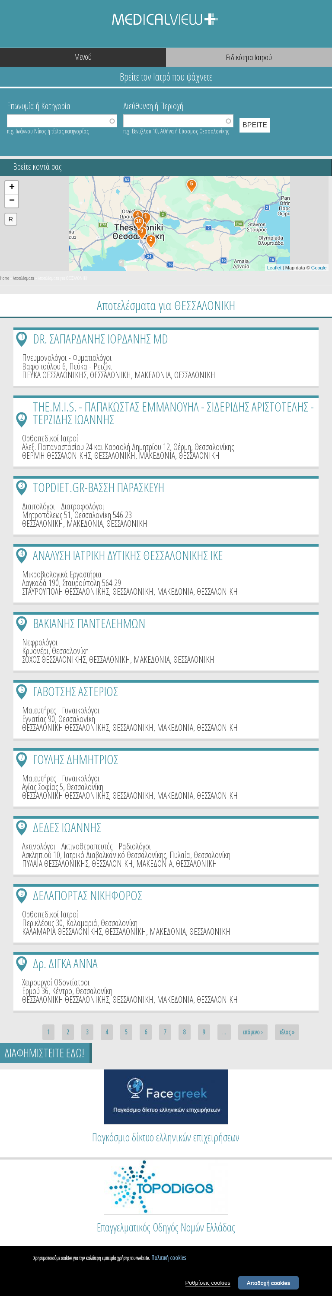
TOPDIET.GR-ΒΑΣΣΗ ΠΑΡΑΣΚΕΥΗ (98, 487)
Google (318, 267)
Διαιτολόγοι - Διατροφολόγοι (63, 506)
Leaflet (274, 267)
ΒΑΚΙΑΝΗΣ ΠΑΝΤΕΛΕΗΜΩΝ (89, 623)
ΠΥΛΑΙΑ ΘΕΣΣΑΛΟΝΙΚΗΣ (55, 863)
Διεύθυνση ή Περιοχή (153, 105)
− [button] (12, 200)
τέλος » (287, 1032)
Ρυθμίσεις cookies (207, 1285)
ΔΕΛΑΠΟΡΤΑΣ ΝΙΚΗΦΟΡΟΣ (87, 895)
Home (4, 278)
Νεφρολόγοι (39, 642)
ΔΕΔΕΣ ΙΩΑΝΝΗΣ (67, 827)
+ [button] (12, 187)
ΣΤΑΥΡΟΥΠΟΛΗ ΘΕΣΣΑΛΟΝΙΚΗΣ (65, 591)
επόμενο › (253, 1032)
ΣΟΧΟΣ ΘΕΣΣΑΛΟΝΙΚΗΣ (54, 659)
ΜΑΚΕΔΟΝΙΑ (152, 375)
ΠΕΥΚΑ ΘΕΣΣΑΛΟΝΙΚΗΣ (54, 375)
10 (22, 961)
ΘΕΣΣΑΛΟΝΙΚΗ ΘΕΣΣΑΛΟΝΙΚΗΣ (65, 727)
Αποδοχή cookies (268, 1285)
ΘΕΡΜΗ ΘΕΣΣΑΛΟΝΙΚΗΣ (56, 455)
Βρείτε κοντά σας (37, 166)
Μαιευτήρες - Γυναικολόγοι (60, 710)
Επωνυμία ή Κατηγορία (38, 105)
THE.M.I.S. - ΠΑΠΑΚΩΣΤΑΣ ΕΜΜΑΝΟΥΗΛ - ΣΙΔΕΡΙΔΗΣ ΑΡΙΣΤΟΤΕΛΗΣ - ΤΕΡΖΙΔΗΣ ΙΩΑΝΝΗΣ (173, 413)
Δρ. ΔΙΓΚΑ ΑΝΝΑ (65, 963)
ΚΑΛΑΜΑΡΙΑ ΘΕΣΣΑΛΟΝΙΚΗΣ (62, 931)
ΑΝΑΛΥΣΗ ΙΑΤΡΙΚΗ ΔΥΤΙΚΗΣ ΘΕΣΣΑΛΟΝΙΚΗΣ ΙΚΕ (128, 555)
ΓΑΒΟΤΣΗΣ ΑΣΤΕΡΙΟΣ (75, 691)
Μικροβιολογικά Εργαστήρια (62, 574)
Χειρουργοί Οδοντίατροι (55, 982)
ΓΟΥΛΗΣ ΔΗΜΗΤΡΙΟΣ (75, 759)
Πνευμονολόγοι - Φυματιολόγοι (67, 357)
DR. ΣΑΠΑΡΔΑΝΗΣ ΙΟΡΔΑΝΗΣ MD (100, 338)
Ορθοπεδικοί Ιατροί (50, 438)
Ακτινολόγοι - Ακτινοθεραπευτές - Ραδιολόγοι (86, 846)
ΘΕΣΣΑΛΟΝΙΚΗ (110, 375)
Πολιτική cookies (168, 1261)
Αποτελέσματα (23, 278)
